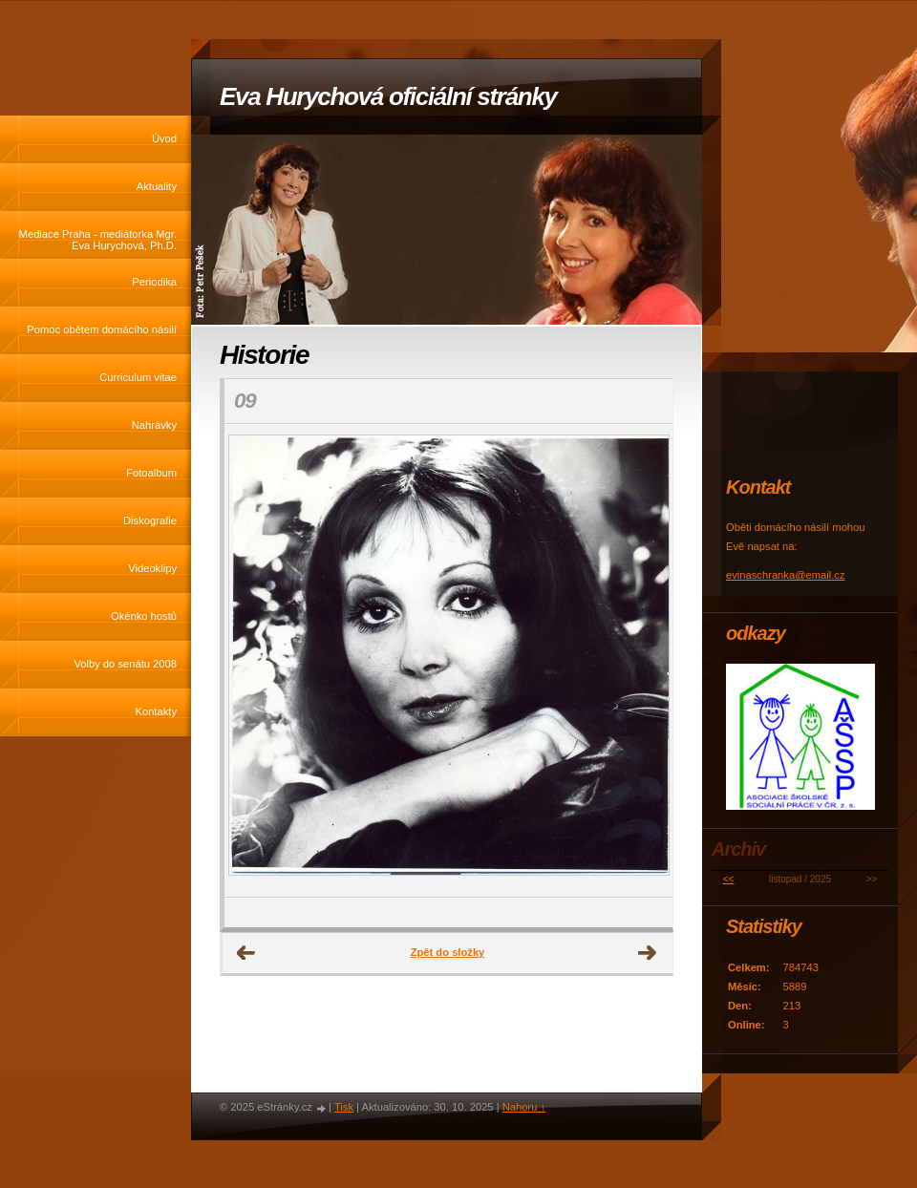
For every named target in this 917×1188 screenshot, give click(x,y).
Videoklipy (152, 568)
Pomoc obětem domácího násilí (102, 329)
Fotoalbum (151, 472)
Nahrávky (154, 425)
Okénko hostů (144, 616)
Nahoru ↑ (523, 1107)
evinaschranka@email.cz (785, 575)
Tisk (343, 1107)
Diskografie (150, 520)
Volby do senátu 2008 (125, 663)
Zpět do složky (448, 952)
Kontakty (156, 711)
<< (729, 879)
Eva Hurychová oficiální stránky (388, 96)
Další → (647, 953)
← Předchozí (246, 953)
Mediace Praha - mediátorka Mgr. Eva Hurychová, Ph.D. (98, 239)
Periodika (154, 281)
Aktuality (157, 186)
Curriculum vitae (138, 377)
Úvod (164, 138)
